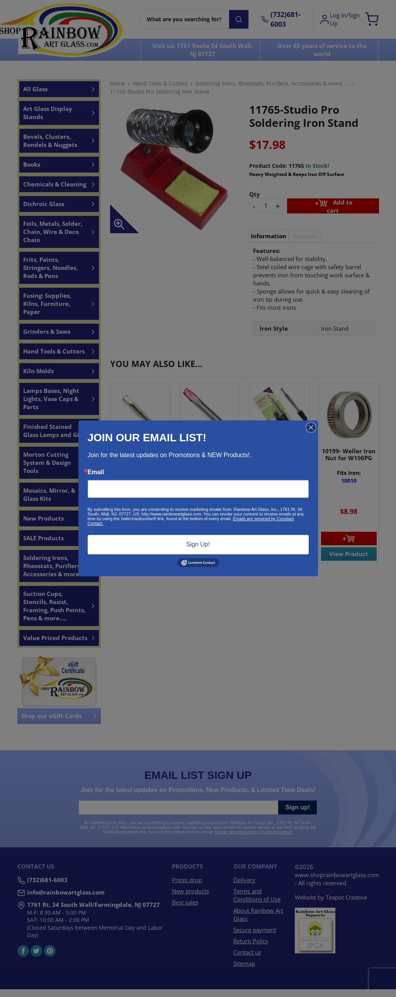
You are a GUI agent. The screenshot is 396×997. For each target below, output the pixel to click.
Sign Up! (198, 544)
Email (96, 472)
